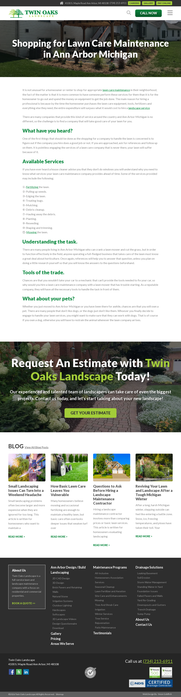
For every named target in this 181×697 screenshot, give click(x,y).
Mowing (31, 232)
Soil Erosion (143, 577)
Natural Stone (60, 596)
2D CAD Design (61, 578)
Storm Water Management (152, 582)
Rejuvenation (102, 622)
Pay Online (164, 3)
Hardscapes (59, 609)
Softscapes (58, 614)
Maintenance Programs (110, 567)
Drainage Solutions (149, 567)
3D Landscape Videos (64, 618)
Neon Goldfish (165, 694)
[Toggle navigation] (170, 13)
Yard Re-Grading (146, 600)
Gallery (148, 3)
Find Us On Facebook (11, 672)
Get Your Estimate (90, 413)
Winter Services (104, 613)
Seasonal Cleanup (105, 586)
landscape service (139, 108)
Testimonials (102, 633)
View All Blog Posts (36, 447)
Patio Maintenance (105, 627)
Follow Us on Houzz (19, 672)
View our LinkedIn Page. (26, 672)
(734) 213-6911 (118, 3)
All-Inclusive (102, 573)
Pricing (56, 639)
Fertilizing (32, 187)
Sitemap (59, 694)
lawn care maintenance (116, 90)
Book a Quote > (23, 603)
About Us (142, 619)
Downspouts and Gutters (151, 604)
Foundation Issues (147, 591)
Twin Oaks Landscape (21, 659)
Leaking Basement (147, 573)
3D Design (58, 582)
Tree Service (102, 618)
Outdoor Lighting (62, 605)
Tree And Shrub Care (106, 604)
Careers (134, 3)
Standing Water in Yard (150, 586)
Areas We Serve (62, 644)
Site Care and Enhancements (111, 595)
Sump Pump (143, 613)
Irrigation (100, 609)
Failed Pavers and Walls (150, 595)
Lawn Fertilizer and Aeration (110, 591)
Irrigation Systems (62, 600)
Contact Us (144, 624)
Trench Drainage (146, 609)
